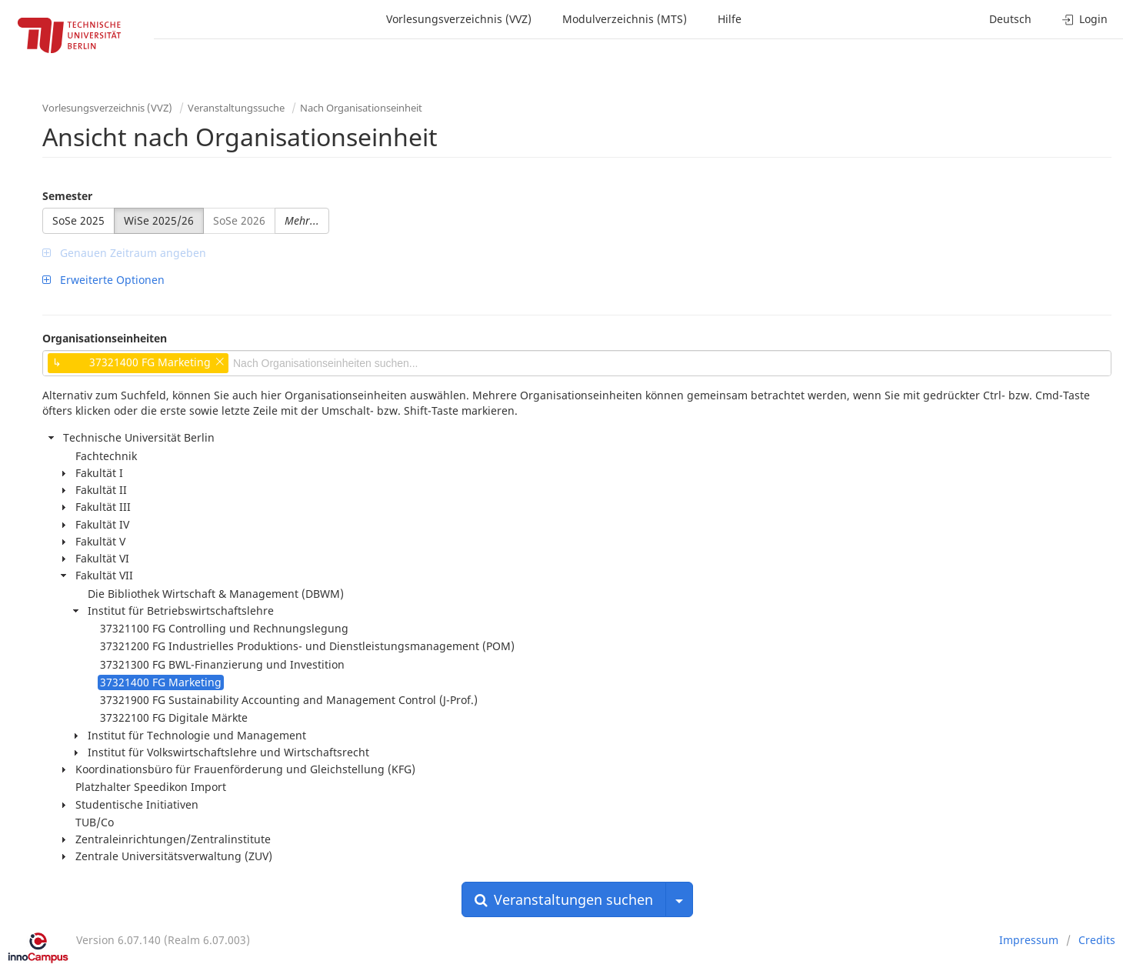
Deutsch (1010, 19)
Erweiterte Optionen (103, 279)
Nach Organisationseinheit (361, 108)
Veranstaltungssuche (236, 108)
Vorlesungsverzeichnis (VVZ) (459, 19)
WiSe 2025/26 (159, 220)
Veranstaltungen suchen (564, 899)
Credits (1096, 940)
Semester (67, 196)
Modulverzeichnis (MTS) (624, 19)
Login (1085, 19)
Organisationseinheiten (104, 338)
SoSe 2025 (78, 220)
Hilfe (729, 19)
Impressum (1028, 940)
